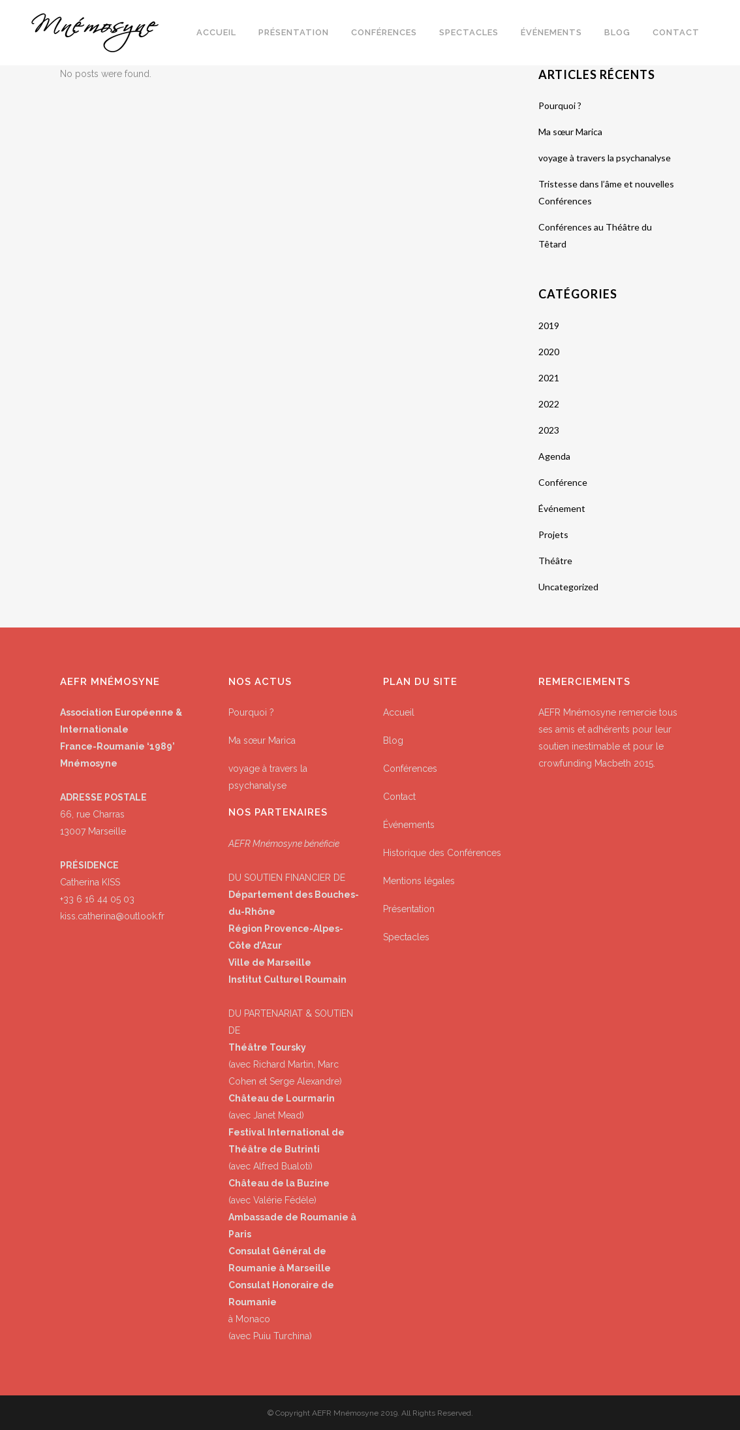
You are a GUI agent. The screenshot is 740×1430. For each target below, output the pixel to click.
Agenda (554, 456)
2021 (548, 377)
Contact (399, 796)
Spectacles (406, 937)
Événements (409, 824)
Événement (561, 508)
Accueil (398, 712)
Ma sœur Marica (570, 131)
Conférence (562, 482)
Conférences (410, 768)
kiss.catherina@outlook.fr (112, 916)
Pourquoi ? (559, 105)
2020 (548, 351)
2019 (548, 325)
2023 (548, 430)
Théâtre (555, 560)
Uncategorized (568, 586)
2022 (548, 403)
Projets (553, 534)
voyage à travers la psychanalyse (604, 157)
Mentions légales (419, 881)
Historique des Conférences (442, 853)
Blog (393, 740)
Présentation (409, 909)
